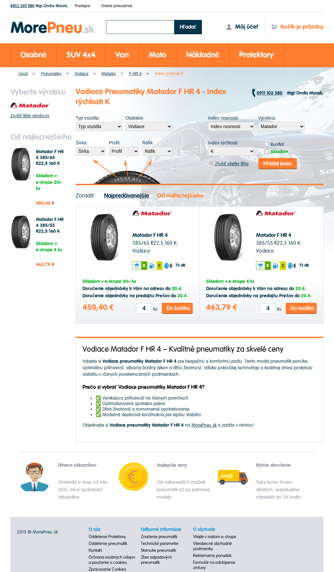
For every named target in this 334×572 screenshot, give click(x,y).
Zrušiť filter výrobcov (29, 116)
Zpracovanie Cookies (107, 569)
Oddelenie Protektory (107, 536)
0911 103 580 (22, 6)
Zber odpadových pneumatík (156, 560)
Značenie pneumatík (159, 536)
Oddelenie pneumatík (108, 543)
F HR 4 (135, 73)
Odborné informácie (161, 530)
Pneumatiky (51, 73)
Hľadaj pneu (277, 163)
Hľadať (188, 27)
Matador (109, 73)
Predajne (82, 6)
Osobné (34, 55)
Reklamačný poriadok (212, 555)
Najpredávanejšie (126, 195)
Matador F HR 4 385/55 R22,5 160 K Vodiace (50, 228)
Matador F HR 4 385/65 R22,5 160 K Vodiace (50, 160)
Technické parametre (159, 543)
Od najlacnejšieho (180, 195)
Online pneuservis (116, 6)
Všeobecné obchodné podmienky (212, 546)
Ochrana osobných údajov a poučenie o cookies (112, 560)
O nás (94, 530)
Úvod (23, 73)
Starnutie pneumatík (158, 550)
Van (122, 55)
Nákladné (202, 55)
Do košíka (178, 308)
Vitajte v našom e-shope (214, 536)
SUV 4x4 (81, 55)
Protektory (256, 55)
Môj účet (242, 27)
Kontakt (95, 550)
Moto (157, 55)
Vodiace (81, 73)
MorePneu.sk (204, 425)
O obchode (204, 530)
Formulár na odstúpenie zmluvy (214, 565)
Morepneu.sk (52, 22)
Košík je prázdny (297, 27)
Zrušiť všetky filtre (229, 164)
